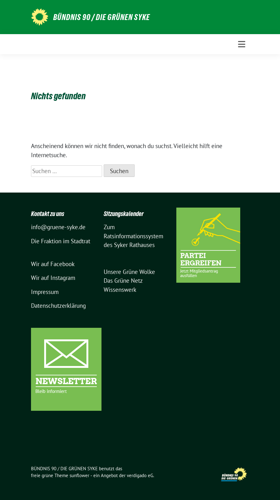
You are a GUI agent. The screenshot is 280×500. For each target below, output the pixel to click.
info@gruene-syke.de (58, 227)
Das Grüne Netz (123, 280)
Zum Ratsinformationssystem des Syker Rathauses (133, 236)
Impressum (45, 292)
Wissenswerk (120, 289)
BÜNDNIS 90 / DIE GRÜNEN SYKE (101, 17)
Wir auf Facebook (53, 264)
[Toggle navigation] (241, 44)
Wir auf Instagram (53, 277)
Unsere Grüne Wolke (129, 272)
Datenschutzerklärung (58, 305)
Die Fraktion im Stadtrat (60, 241)
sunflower (79, 475)
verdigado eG (140, 475)
